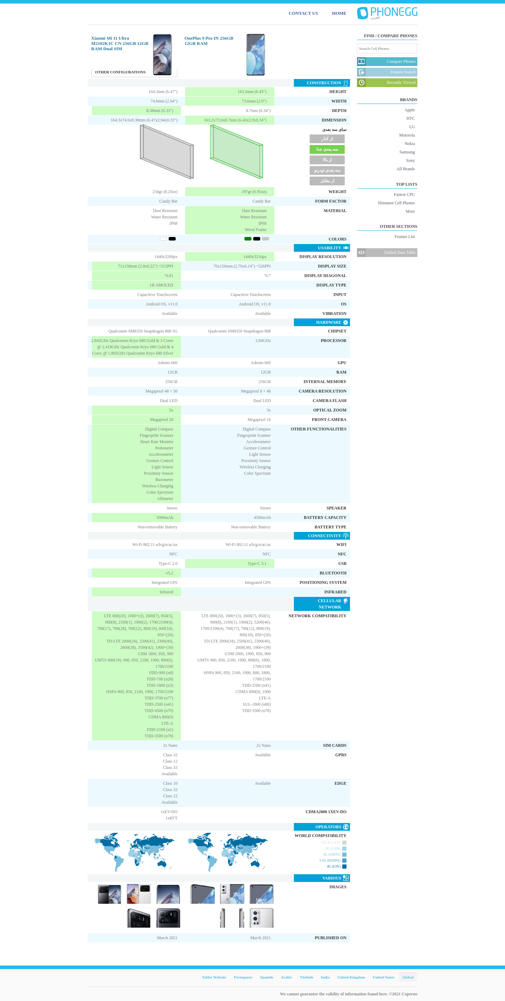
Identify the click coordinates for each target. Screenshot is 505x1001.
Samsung (407, 152)
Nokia (410, 143)
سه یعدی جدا (327, 149)
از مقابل (327, 180)
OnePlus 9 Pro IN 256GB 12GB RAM (208, 40)
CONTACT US (303, 13)
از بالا (327, 159)
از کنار (327, 138)
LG (412, 126)
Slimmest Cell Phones (396, 202)
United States (384, 977)
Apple (410, 109)
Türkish (306, 977)
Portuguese (243, 977)
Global (407, 977)
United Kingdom (351, 977)
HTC (410, 118)
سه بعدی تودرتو (327, 170)
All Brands (406, 168)
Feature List (405, 236)
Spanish (266, 977)
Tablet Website (214, 977)
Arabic (286, 977)
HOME (339, 13)
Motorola (407, 135)
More (410, 211)
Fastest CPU (404, 194)
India (325, 977)
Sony (410, 160)
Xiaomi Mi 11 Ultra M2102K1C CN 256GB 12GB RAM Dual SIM (119, 43)
